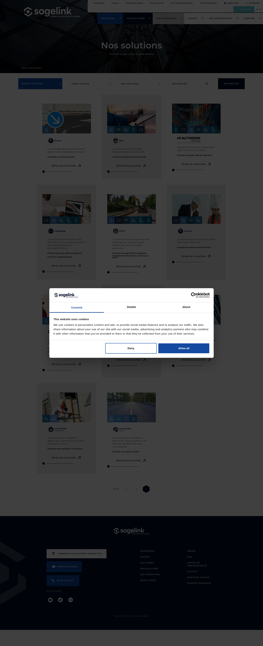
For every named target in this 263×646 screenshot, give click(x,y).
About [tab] (186, 306)
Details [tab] (131, 306)
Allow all (183, 348)
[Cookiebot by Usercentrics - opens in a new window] (194, 295)
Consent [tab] (76, 307)
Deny (130, 348)
